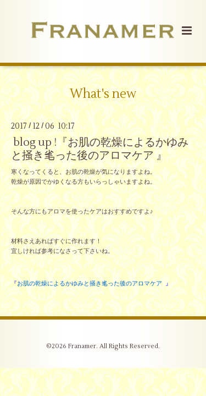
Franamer (82, 346)
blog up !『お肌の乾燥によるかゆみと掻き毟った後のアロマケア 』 (99, 148)
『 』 (91, 283)
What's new (103, 94)
